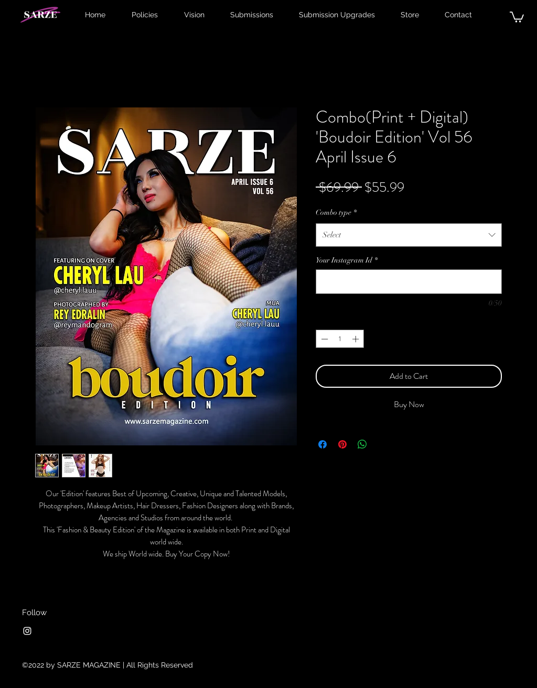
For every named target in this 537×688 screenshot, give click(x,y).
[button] (517, 16)
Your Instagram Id (347, 260)
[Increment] (356, 339)
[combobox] (409, 234)
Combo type (336, 212)
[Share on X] (382, 444)
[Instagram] (27, 631)
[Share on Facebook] (322, 444)
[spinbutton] (340, 339)
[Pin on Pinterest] (342, 444)
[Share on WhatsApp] (362, 444)
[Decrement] (323, 339)
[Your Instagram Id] (408, 281)
